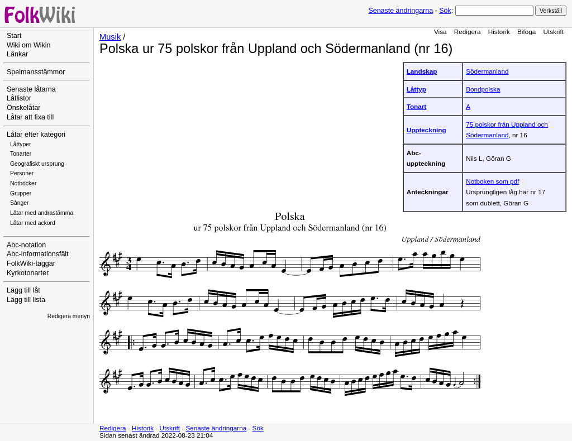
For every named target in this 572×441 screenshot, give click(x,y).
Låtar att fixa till (30, 117)
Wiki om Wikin (29, 45)
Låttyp (416, 89)
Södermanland (487, 71)
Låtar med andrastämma (41, 213)
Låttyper (20, 144)
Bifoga (526, 31)
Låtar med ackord (32, 223)
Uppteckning (426, 129)
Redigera (467, 31)
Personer (22, 173)
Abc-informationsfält (38, 254)
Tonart (417, 106)
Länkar (17, 54)
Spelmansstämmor (36, 72)
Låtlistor (19, 98)
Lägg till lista (26, 300)
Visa (440, 31)
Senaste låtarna (31, 89)
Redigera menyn (68, 316)
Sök (445, 11)
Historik (499, 31)
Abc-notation (26, 245)
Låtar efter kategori (36, 134)
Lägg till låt (23, 290)
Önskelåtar (24, 108)
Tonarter (20, 154)
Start (14, 36)
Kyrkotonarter (28, 273)
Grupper (20, 193)
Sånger (19, 203)
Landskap (422, 71)
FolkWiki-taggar (31, 263)
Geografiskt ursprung (37, 164)
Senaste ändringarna (400, 11)
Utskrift (554, 31)
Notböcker (23, 183)
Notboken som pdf (492, 181)
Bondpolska (483, 89)
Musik (110, 36)
